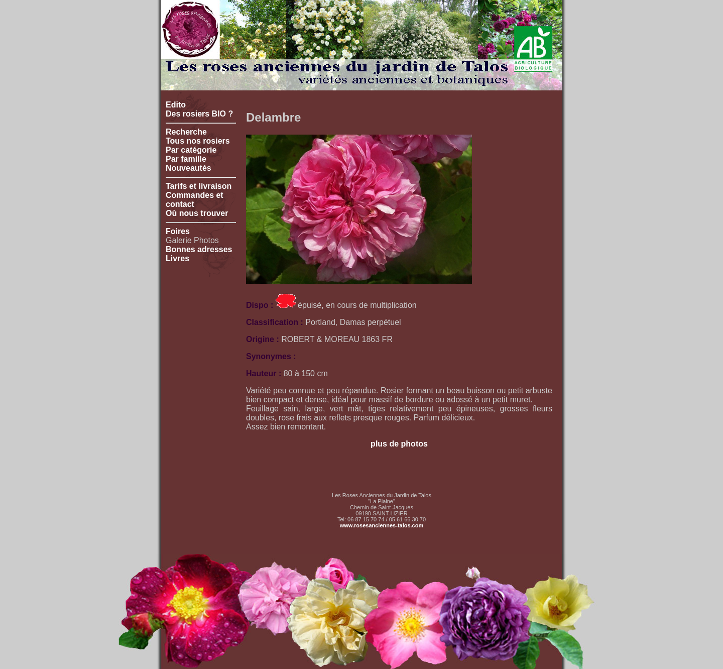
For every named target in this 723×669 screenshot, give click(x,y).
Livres (177, 258)
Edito (176, 104)
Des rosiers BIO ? (199, 113)
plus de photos (399, 443)
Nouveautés (188, 168)
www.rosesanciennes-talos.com (381, 525)
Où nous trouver (197, 213)
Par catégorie (191, 150)
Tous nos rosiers (198, 141)
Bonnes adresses (199, 249)
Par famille (186, 159)
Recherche (186, 132)
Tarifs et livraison (198, 186)
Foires (178, 231)
